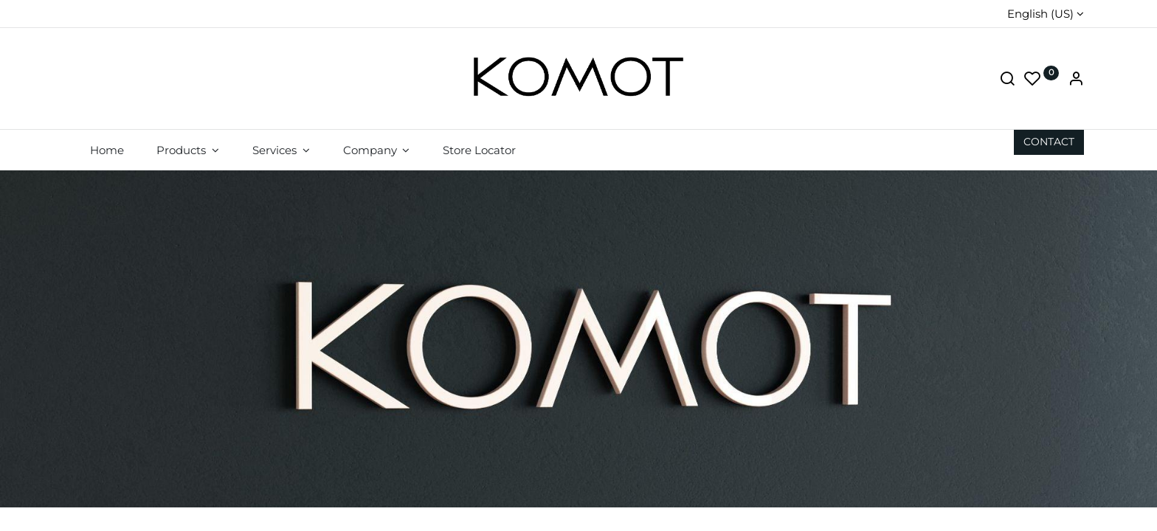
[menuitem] (106, 150)
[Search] (1007, 80)
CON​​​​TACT (1048, 141)
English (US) (1040, 14)
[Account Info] (1076, 80)
